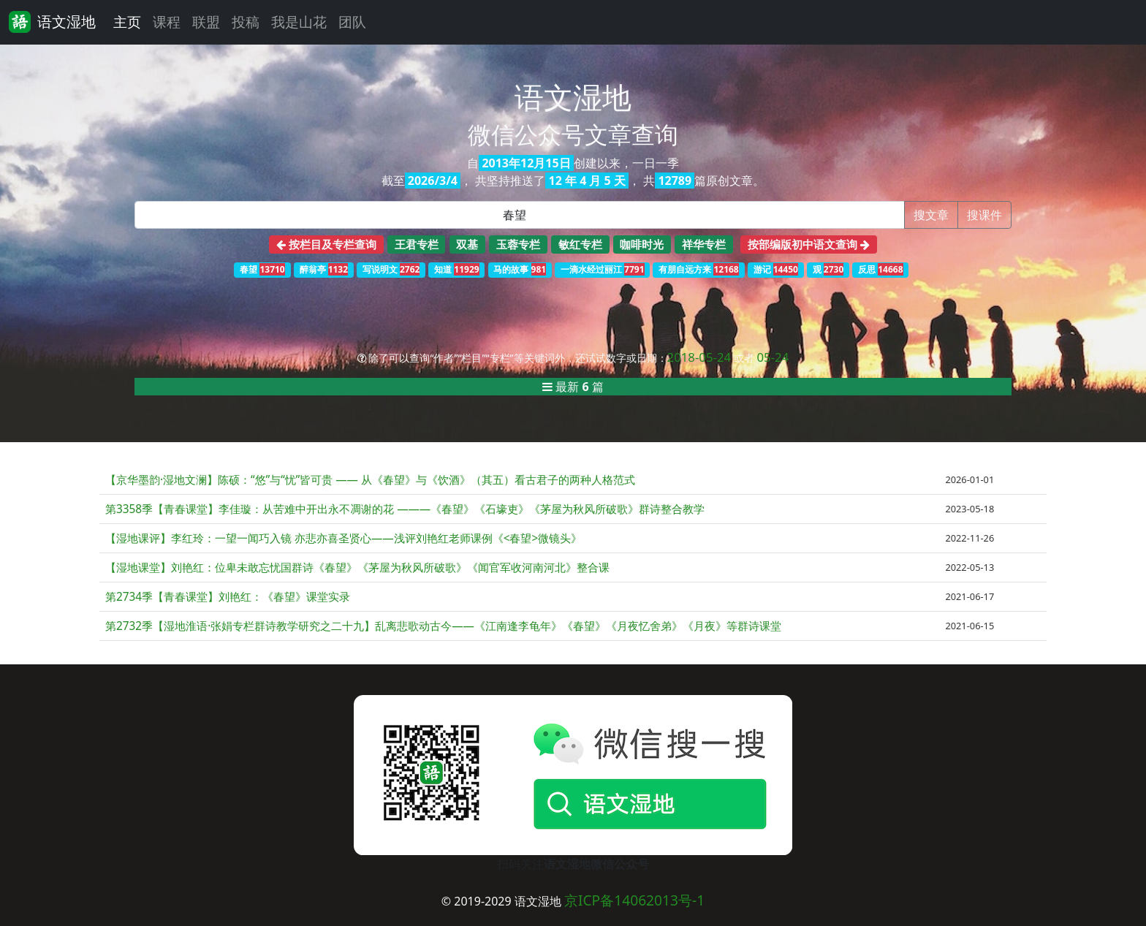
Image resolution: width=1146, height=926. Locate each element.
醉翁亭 (324, 269)
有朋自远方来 (698, 269)
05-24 (772, 357)
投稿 (245, 21)
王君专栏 (417, 244)
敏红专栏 (580, 244)
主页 (127, 21)
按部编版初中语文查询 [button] (809, 244)
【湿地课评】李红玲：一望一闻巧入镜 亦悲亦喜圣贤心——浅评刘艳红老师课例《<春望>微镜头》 (343, 538)
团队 (352, 21)
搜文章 (931, 215)
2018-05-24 (699, 357)
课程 (167, 21)
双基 (467, 244)
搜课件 (984, 215)
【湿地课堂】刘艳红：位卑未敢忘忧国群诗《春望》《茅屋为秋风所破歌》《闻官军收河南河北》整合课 (357, 567)
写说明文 (391, 269)
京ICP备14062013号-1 (634, 900)
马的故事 (519, 269)
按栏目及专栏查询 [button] (326, 244)
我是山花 (299, 21)
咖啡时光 (642, 244)
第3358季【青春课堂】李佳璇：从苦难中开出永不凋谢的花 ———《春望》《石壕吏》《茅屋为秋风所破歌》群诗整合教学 (405, 509)
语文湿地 (52, 22)
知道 (456, 269)
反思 (880, 269)
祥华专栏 (704, 244)
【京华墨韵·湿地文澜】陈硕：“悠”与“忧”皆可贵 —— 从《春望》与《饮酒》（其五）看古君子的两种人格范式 (370, 479)
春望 (262, 269)
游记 (776, 269)
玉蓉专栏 (518, 244)
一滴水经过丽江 (603, 269)
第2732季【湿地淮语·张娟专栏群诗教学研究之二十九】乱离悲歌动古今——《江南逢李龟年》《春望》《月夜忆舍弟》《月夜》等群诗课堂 (443, 626)
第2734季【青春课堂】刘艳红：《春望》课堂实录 (227, 596)
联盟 (206, 21)
